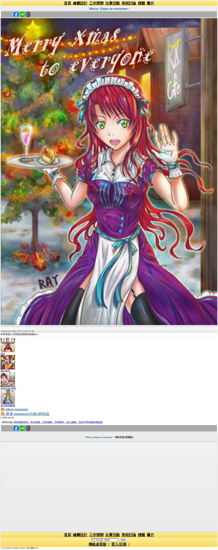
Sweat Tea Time (8, 388)
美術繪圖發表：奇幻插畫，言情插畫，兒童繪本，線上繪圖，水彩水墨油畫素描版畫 (58, 422)
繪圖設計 (80, 3)
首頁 (67, 3)
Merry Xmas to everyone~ (109, 9)
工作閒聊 (96, 3)
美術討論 (129, 3)
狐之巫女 (5, 371)
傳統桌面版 (97, 544)
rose (3, 353)
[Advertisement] (109, 487)
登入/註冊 (119, 544)
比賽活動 (112, 3)
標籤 (141, 3)
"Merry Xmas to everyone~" (99, 437)
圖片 (150, 3)
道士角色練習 (8, 405)
